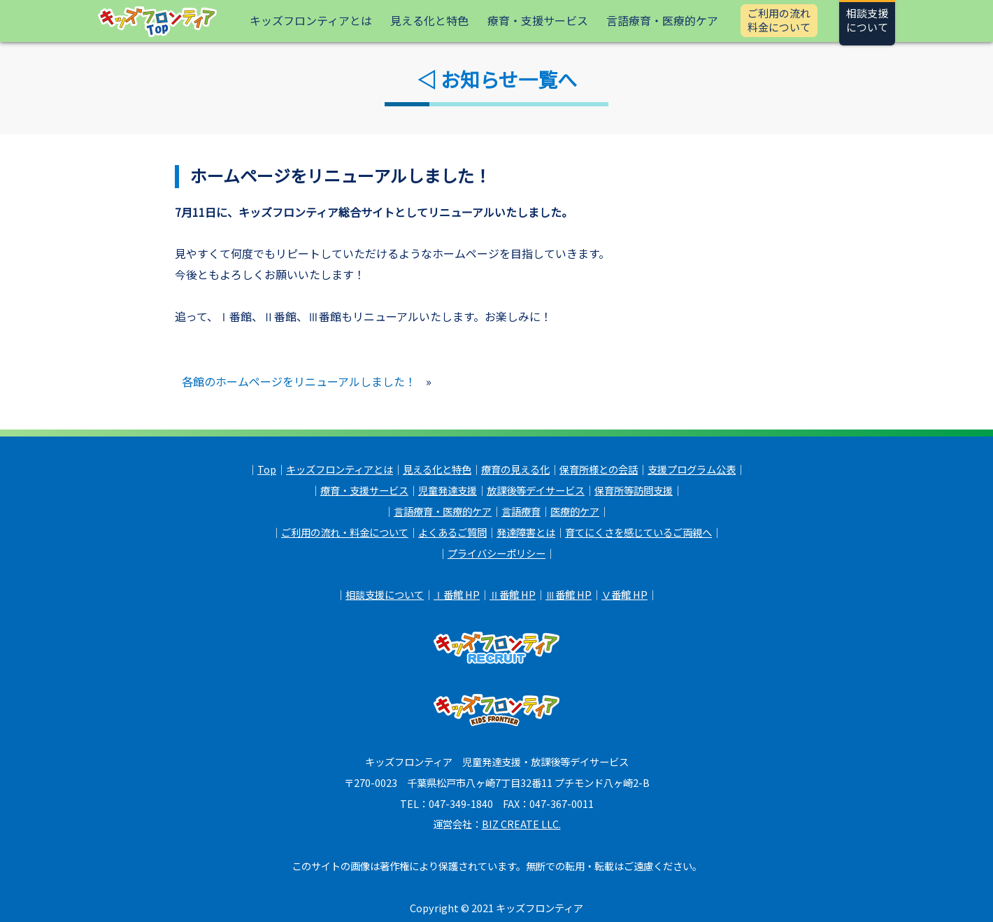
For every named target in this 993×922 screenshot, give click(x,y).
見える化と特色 (429, 20)
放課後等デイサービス (536, 490)
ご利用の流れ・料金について (344, 532)
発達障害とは (525, 532)
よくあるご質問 (452, 532)
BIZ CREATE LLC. (521, 825)
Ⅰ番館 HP (457, 595)
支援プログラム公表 (692, 469)
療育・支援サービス (537, 20)
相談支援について (384, 595)
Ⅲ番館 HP (568, 595)
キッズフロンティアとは (311, 20)
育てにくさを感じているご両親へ (638, 532)
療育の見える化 (515, 469)
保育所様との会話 (598, 469)
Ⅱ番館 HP (513, 595)
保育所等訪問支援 (633, 490)
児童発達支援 (447, 490)
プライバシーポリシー (496, 553)
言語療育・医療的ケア (662, 20)
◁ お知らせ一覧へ (497, 79)
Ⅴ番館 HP (624, 595)
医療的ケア (574, 511)
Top (266, 469)
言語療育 (521, 511)
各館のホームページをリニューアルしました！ (299, 382)
